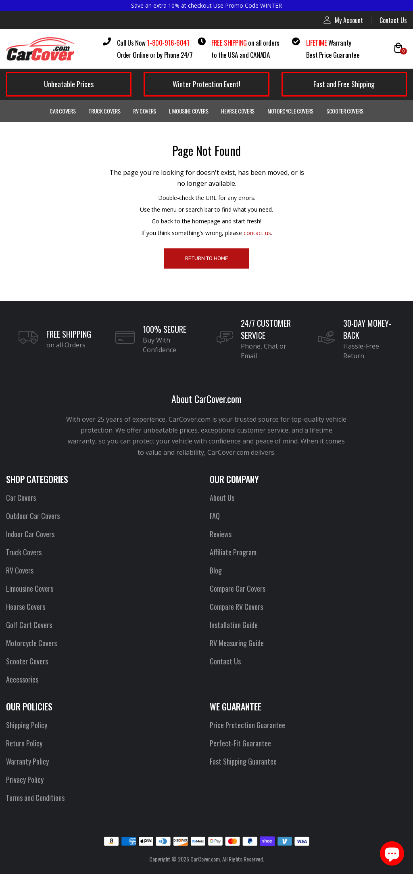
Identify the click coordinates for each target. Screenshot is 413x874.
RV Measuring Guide (237, 643)
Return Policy (24, 743)
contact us (257, 233)
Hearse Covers (237, 111)
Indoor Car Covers (30, 534)
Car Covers (63, 111)
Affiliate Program (233, 552)
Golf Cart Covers (29, 625)
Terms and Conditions (35, 797)
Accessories (22, 679)
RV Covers (144, 111)
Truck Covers (104, 111)
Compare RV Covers (236, 606)
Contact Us (393, 20)
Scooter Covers (344, 111)
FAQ (215, 516)
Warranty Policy (27, 761)
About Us (222, 497)
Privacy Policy (25, 779)
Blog (216, 570)
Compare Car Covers (237, 588)
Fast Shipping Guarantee (243, 761)
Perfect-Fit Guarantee (240, 743)
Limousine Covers (188, 111)
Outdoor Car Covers (33, 516)
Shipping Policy (26, 725)
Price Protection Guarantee (247, 725)
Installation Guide (234, 625)
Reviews (221, 534)
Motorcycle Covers (290, 111)
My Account (343, 20)
